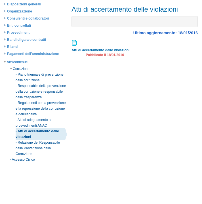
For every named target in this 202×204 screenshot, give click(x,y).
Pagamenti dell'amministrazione (33, 54)
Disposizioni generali (24, 4)
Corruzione (20, 69)
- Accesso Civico (22, 160)
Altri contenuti (15, 62)
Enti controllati (19, 25)
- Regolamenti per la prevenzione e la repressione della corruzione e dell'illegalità (41, 108)
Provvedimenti (19, 33)
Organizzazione (19, 11)
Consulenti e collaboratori (28, 18)
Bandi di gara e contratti (26, 40)
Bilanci (12, 47)
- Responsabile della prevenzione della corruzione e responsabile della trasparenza (41, 91)
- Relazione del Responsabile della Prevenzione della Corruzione (38, 148)
